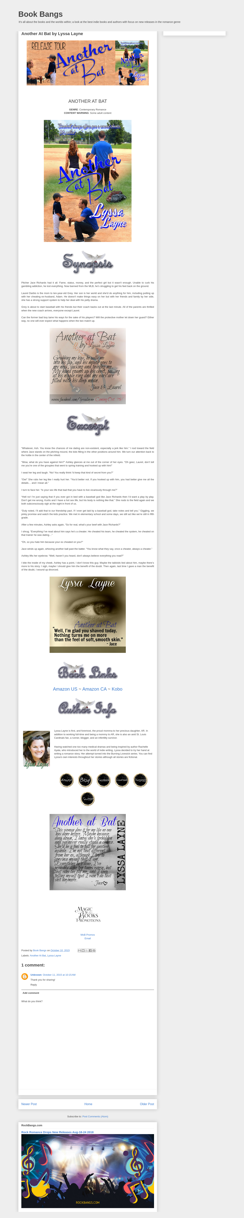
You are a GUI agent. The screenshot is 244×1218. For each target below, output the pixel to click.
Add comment (31, 992)
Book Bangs (40, 14)
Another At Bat (38, 955)
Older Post (147, 1104)
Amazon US (65, 689)
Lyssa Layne (54, 955)
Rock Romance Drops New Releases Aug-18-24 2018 (57, 1132)
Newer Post (29, 1104)
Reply (33, 984)
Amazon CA (94, 689)
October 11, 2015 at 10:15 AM (59, 974)
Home (88, 1104)
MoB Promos (87, 934)
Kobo (117, 689)
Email (88, 938)
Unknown (36, 974)
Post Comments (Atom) (95, 1116)
